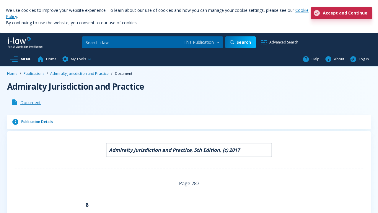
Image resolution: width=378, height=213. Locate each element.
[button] (77, 59)
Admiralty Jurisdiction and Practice (79, 73)
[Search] (131, 42)
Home (12, 73)
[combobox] (201, 42)
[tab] (26, 102)
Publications (34, 73)
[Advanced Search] (279, 42)
